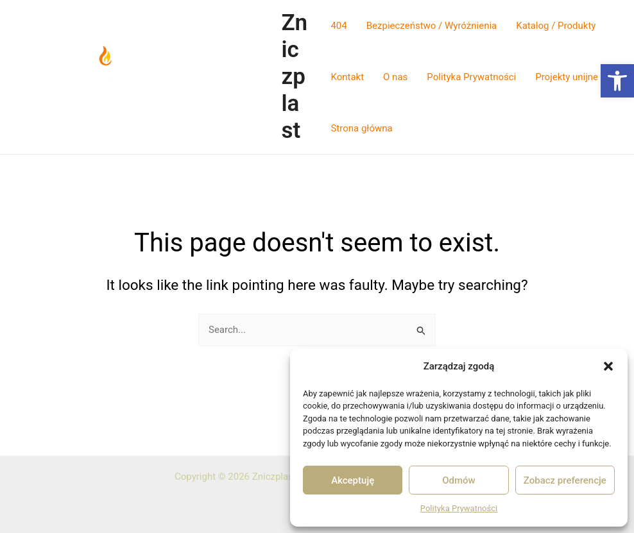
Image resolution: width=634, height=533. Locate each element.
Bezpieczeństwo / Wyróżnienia (431, 25)
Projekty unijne (566, 77)
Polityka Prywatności (458, 508)
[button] (617, 80)
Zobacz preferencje (565, 480)
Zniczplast (294, 77)
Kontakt (347, 77)
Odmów (459, 480)
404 (338, 25)
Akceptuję (352, 480)
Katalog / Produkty (555, 25)
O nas (395, 77)
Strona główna (361, 128)
